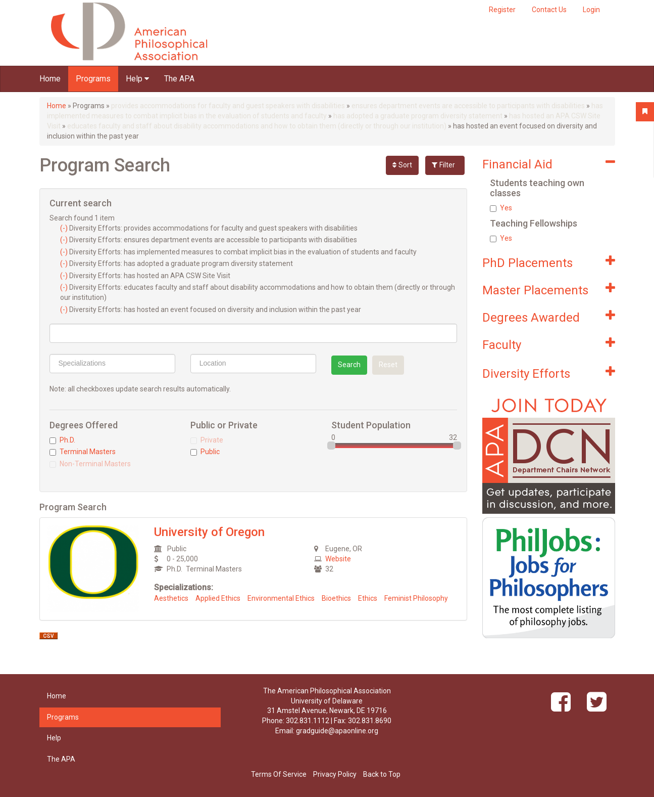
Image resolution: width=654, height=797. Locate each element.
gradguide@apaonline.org (337, 731)
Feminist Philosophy (416, 598)
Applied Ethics (217, 598)
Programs (93, 78)
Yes (501, 208)
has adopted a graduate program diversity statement (417, 116)
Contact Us (549, 10)
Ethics (367, 598)
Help (137, 78)
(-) (64, 228)
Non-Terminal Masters (90, 464)
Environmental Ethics (281, 598)
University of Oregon (209, 532)
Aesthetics (171, 598)
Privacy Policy (335, 774)
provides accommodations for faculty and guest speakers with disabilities (228, 106)
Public (205, 452)
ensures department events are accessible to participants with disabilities (468, 106)
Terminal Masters (82, 452)
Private (206, 440)
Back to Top (381, 774)
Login (591, 10)
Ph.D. (62, 440)
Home (50, 78)
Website (338, 559)
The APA (179, 78)
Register (502, 10)
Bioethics (336, 598)
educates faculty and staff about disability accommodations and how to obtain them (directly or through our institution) (256, 126)
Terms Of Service (279, 774)
